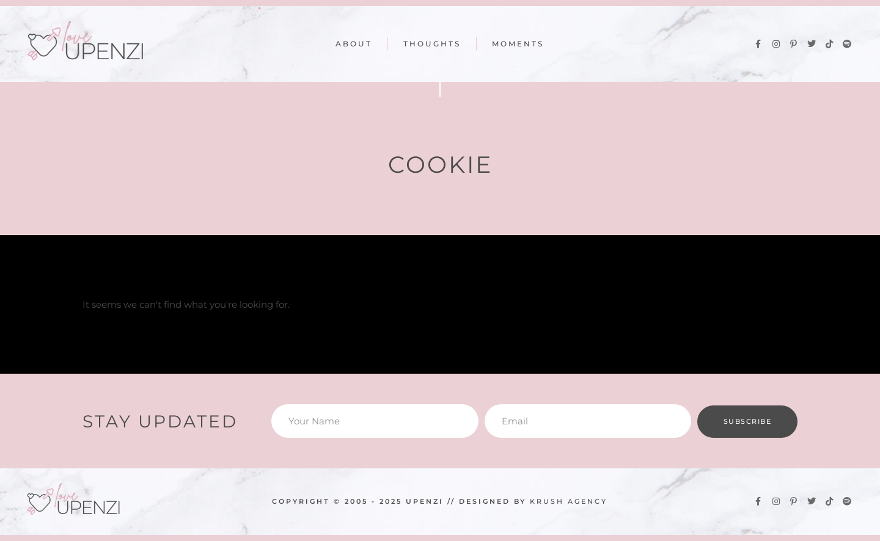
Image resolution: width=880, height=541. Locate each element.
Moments (518, 43)
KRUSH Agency (568, 501)
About (354, 43)
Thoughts (432, 43)
